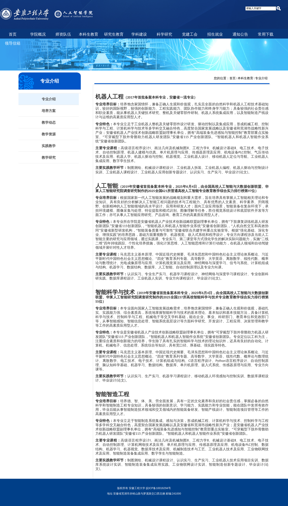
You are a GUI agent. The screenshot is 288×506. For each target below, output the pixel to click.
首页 (232, 78)
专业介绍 (261, 78)
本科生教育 (245, 78)
